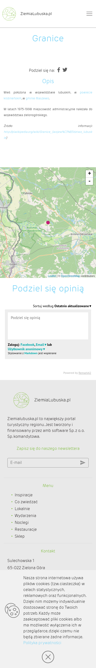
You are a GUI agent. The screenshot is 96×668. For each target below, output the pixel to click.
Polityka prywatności (42, 642)
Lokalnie (22, 508)
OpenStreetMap (70, 275)
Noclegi (22, 522)
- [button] (89, 181)
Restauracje (26, 529)
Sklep (20, 536)
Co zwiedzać (26, 501)
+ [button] (89, 174)
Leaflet (52, 275)
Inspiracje (24, 495)
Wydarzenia (25, 515)
